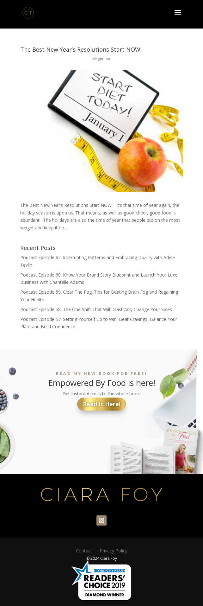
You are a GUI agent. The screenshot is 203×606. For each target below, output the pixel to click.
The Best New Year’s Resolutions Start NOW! (81, 49)
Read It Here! (101, 404)
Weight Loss (101, 59)
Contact (85, 551)
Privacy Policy (113, 551)
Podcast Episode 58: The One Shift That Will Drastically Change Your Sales (96, 309)
